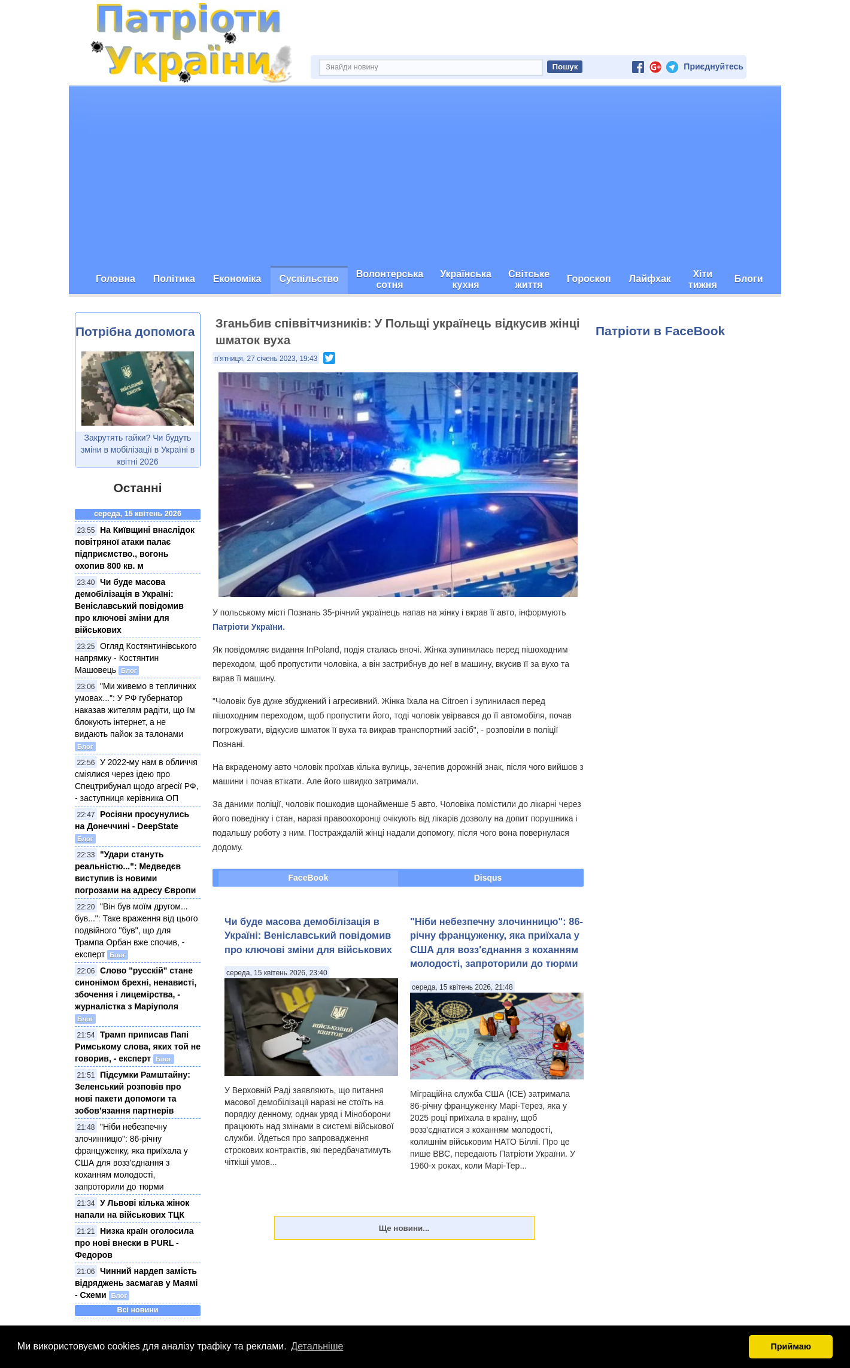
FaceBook (309, 877)
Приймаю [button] (790, 1346)
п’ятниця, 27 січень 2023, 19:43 (265, 358)
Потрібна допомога (135, 331)
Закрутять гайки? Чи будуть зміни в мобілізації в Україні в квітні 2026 (138, 449)
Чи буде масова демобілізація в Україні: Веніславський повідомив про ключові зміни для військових (129, 606)
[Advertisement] (425, 176)
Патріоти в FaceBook (660, 331)
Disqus (488, 877)
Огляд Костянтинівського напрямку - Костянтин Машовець (135, 658)
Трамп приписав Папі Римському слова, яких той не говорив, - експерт (138, 1046)
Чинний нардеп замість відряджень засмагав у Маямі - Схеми (136, 1283)
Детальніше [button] (317, 1346)
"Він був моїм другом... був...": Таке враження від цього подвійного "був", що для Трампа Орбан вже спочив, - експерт (136, 930)
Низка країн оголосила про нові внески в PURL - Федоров (134, 1243)
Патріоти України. (248, 627)
